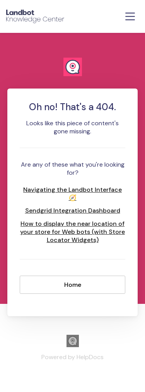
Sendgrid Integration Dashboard (72, 210)
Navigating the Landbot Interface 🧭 (72, 194)
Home (72, 285)
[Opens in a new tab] (73, 345)
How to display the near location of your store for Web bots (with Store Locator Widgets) (72, 232)
